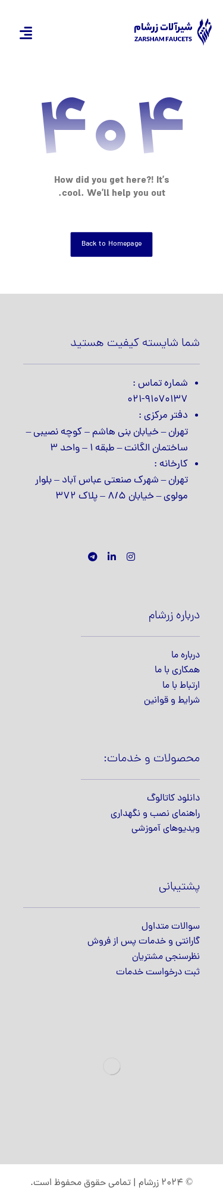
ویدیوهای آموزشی (165, 829)
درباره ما (185, 656)
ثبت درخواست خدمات (158, 972)
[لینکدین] (111, 556)
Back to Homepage (111, 244)
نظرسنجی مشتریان (166, 957)
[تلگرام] (92, 556)
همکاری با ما (177, 670)
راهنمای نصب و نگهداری (155, 814)
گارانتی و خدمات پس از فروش (143, 942)
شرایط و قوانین (172, 701)
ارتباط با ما (181, 686)
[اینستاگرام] (130, 556)
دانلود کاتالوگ (173, 799)
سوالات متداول (171, 927)
